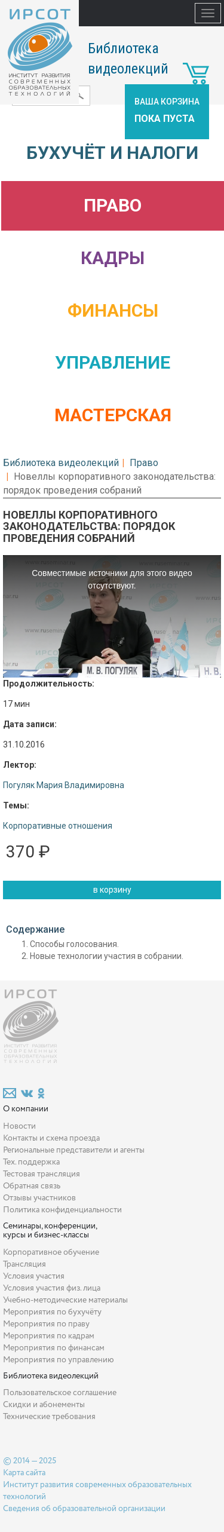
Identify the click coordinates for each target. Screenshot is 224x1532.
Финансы (112, 310)
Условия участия (34, 1276)
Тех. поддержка (31, 1162)
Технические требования (49, 1417)
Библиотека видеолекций (61, 462)
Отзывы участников (39, 1198)
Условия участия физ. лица (51, 1288)
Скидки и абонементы (44, 1405)
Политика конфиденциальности (62, 1210)
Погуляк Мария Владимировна (63, 785)
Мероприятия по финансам (54, 1348)
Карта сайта (24, 1473)
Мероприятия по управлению (58, 1360)
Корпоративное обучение (51, 1252)
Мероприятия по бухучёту (52, 1312)
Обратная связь (31, 1186)
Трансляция (24, 1264)
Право (113, 205)
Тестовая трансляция (41, 1174)
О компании (25, 1109)
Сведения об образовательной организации (84, 1509)
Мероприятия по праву (46, 1324)
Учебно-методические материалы (65, 1300)
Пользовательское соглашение (59, 1393)
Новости (19, 1126)
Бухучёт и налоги (112, 152)
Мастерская (112, 415)
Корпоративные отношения (57, 826)
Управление (112, 362)
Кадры (113, 257)
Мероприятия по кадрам (48, 1336)
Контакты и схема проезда (51, 1138)
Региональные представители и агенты (74, 1150)
